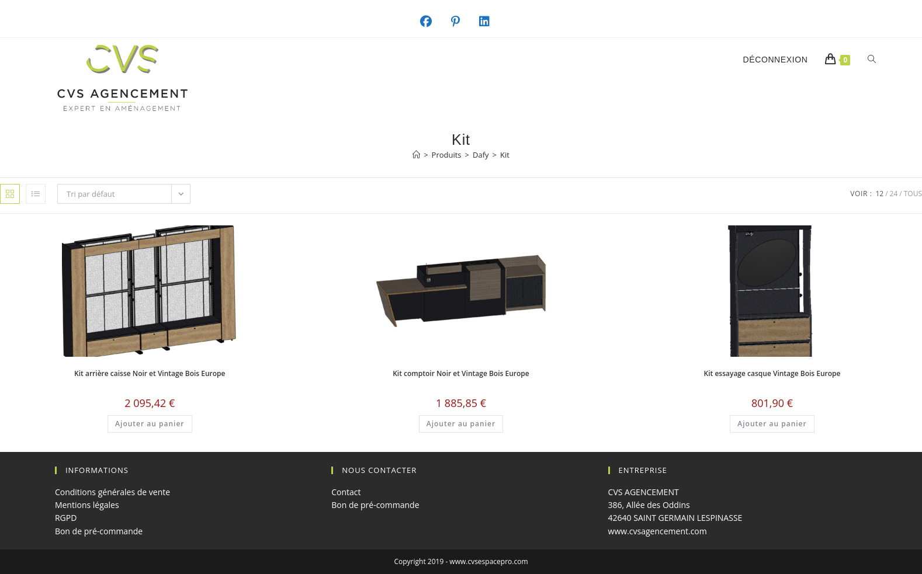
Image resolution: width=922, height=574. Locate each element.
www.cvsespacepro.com (488, 561)
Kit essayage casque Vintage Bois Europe (772, 373)
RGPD (66, 517)
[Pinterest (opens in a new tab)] (462, 21)
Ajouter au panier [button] (149, 424)
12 (879, 194)
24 (894, 194)
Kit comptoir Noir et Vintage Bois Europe (461, 373)
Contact (346, 492)
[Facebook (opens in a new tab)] (432, 21)
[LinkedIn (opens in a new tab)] (490, 21)
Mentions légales (87, 504)
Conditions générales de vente (112, 492)
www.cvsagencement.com (657, 531)
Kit (504, 154)
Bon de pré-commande (99, 531)
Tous (913, 194)
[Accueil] (416, 154)
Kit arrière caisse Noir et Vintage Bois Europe (149, 373)
